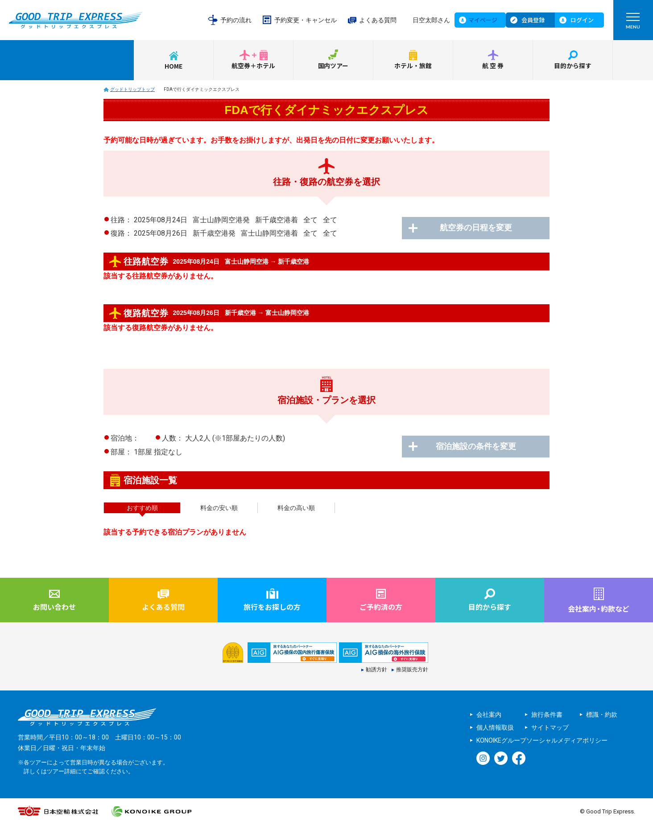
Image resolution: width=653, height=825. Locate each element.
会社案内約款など (598, 608)
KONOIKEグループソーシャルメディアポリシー (542, 740)
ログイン (582, 20)
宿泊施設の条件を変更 (478, 446)
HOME (173, 65)
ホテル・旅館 (413, 65)
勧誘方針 (376, 670)
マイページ (482, 20)
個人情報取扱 (495, 727)
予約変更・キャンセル (305, 20)
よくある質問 (378, 20)
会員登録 (533, 20)
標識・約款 (601, 714)
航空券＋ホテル (253, 65)
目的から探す (572, 65)
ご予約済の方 (381, 606)
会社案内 (488, 714)
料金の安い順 (219, 507)
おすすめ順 (142, 507)
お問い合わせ (54, 606)
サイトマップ (550, 727)
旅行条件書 (546, 714)
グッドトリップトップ (132, 89)
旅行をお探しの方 (272, 606)
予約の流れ (236, 20)
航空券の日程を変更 (478, 228)
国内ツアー (333, 65)
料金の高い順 (296, 507)
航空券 (493, 65)
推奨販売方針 (412, 670)
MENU (633, 22)
